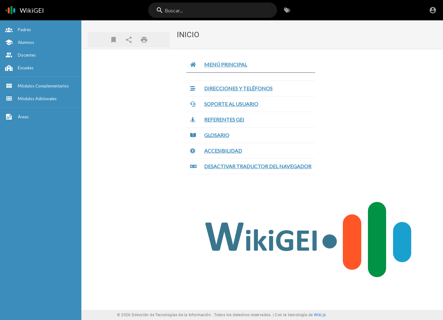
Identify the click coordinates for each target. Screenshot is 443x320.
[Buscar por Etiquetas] (287, 10)
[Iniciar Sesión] (432, 10)
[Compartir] (128, 39)
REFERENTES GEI (224, 119)
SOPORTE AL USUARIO (231, 104)
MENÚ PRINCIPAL (225, 64)
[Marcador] (113, 39)
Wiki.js (320, 315)
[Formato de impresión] (144, 39)
